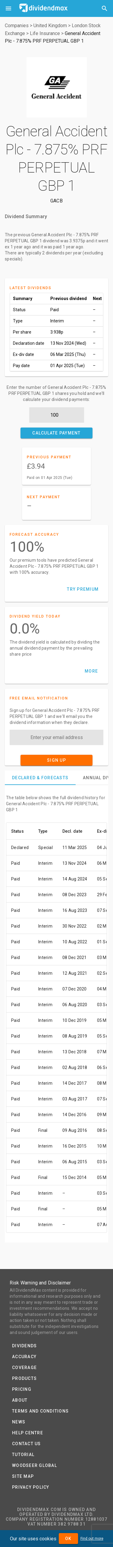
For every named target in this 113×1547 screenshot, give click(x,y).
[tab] (40, 777)
